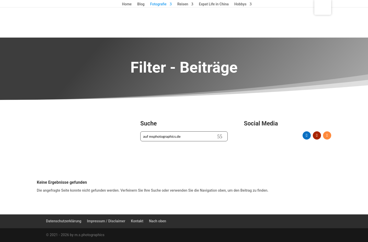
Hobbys (240, 4)
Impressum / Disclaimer (106, 221)
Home (127, 4)
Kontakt (137, 221)
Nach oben (157, 221)
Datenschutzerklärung (63, 221)
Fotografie (158, 4)
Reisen (182, 4)
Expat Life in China (213, 4)
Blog (140, 4)
